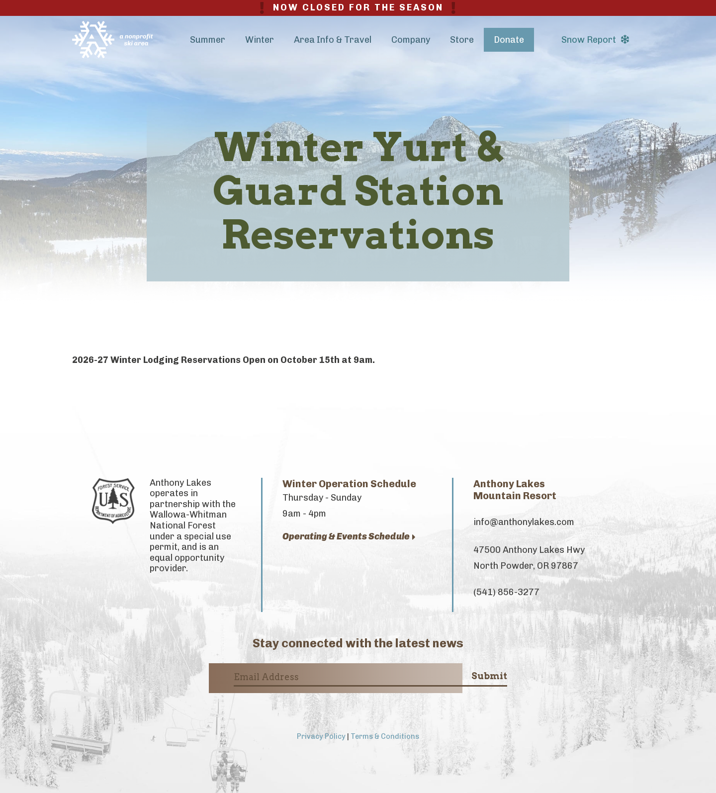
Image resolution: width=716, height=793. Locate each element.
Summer (207, 39)
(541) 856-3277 (506, 592)
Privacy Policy (321, 736)
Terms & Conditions (385, 736)
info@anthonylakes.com (523, 522)
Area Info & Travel (332, 39)
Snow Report (595, 39)
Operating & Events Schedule (349, 536)
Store (462, 39)
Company (410, 39)
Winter (259, 39)
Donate (509, 39)
